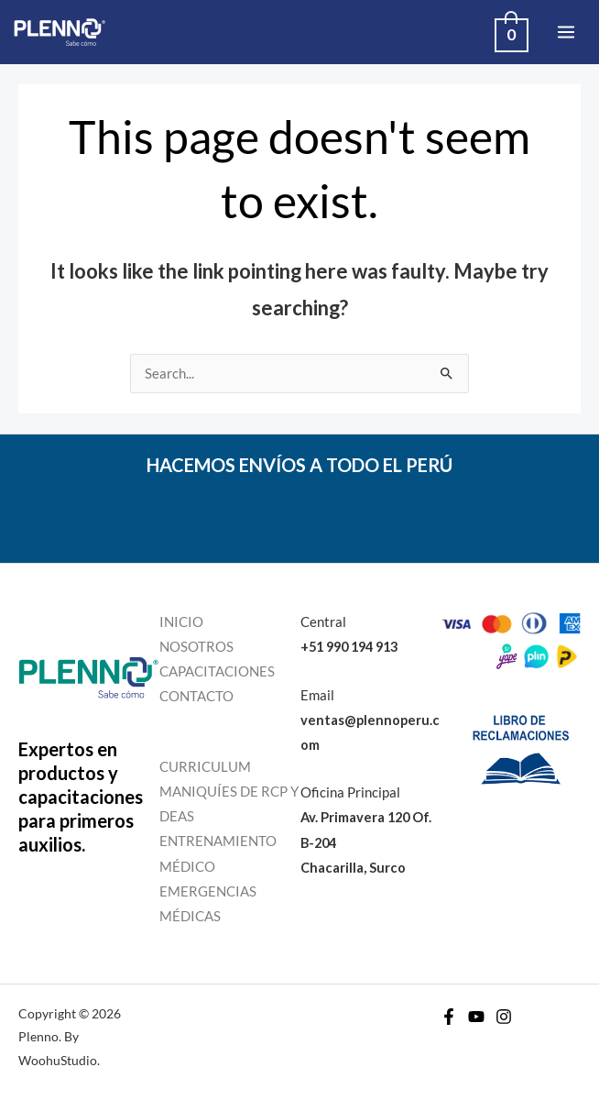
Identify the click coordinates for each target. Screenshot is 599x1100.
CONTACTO (196, 696)
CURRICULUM (205, 767)
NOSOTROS (196, 646)
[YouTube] (476, 1016)
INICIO (181, 622)
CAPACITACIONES (217, 671)
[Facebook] (449, 1016)
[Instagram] (504, 1016)
